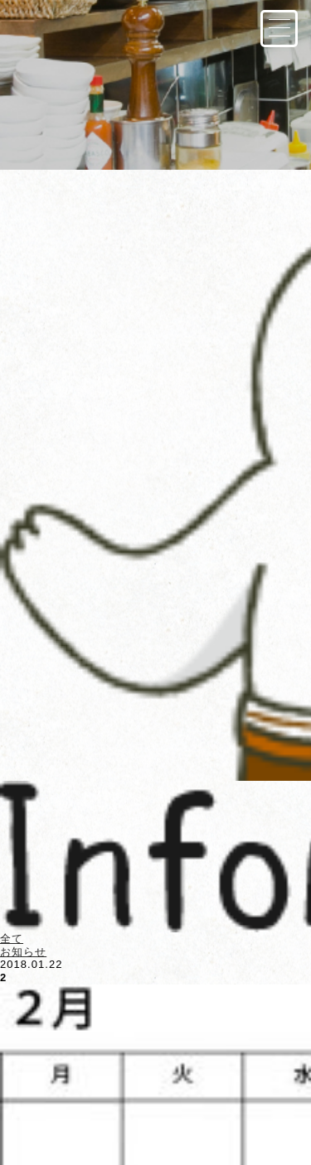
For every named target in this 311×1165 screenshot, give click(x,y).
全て (11, 938)
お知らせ (23, 952)
